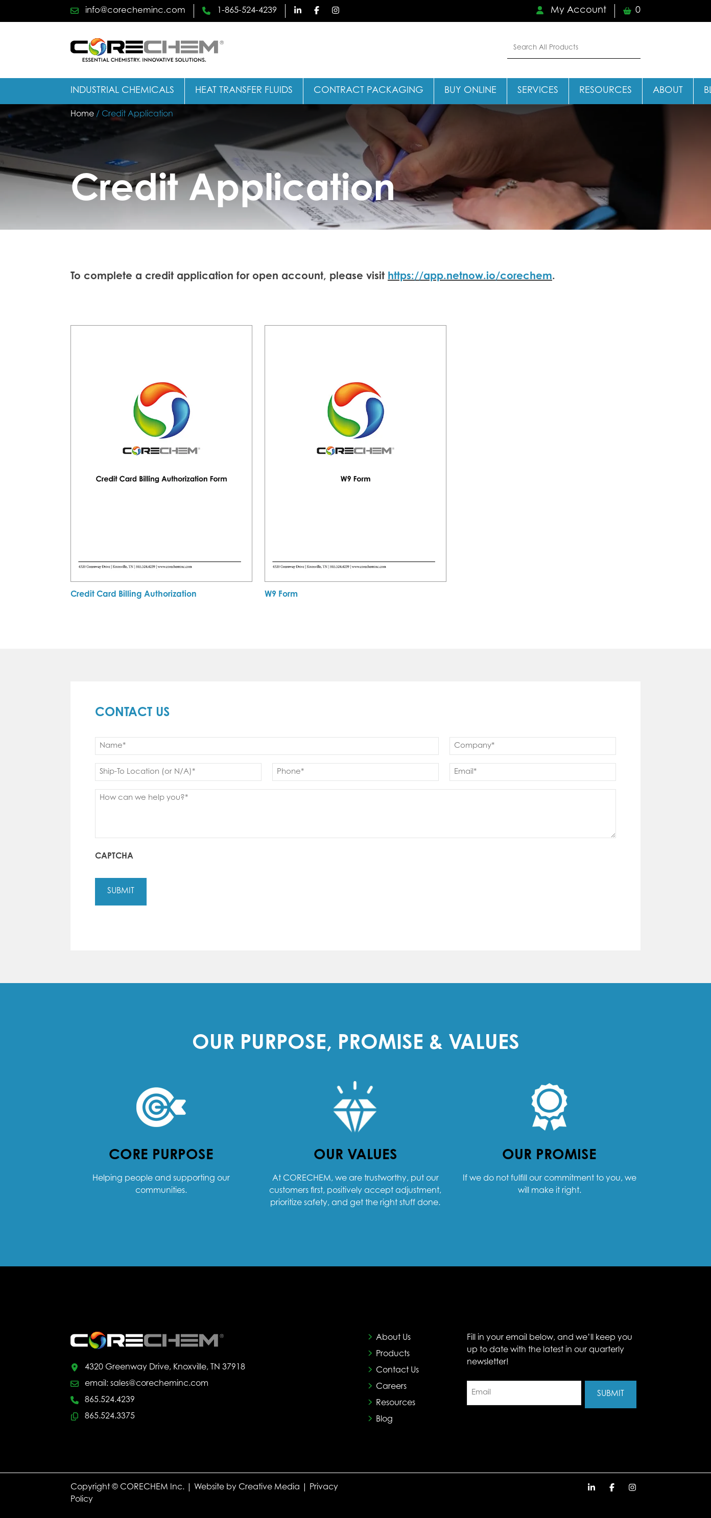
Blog (384, 1417)
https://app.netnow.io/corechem (470, 277)
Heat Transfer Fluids (244, 90)
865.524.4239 (110, 1397)
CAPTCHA (114, 856)
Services (537, 90)
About (668, 90)
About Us (393, 1335)
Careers (391, 1384)
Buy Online (470, 90)
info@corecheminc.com (132, 10)
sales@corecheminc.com (159, 1381)
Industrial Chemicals (122, 90)
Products (393, 1352)
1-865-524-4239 (252, 10)
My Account (571, 10)
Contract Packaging (368, 90)
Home (82, 114)
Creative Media (269, 1483)
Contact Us (397, 1368)
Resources (605, 90)
